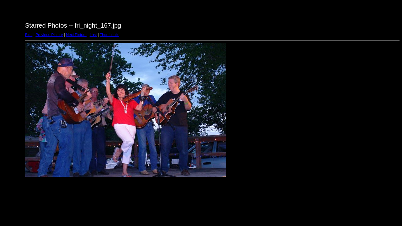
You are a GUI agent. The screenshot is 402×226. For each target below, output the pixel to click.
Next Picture (76, 35)
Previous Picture (49, 35)
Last (93, 35)
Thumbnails (109, 35)
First (28, 35)
